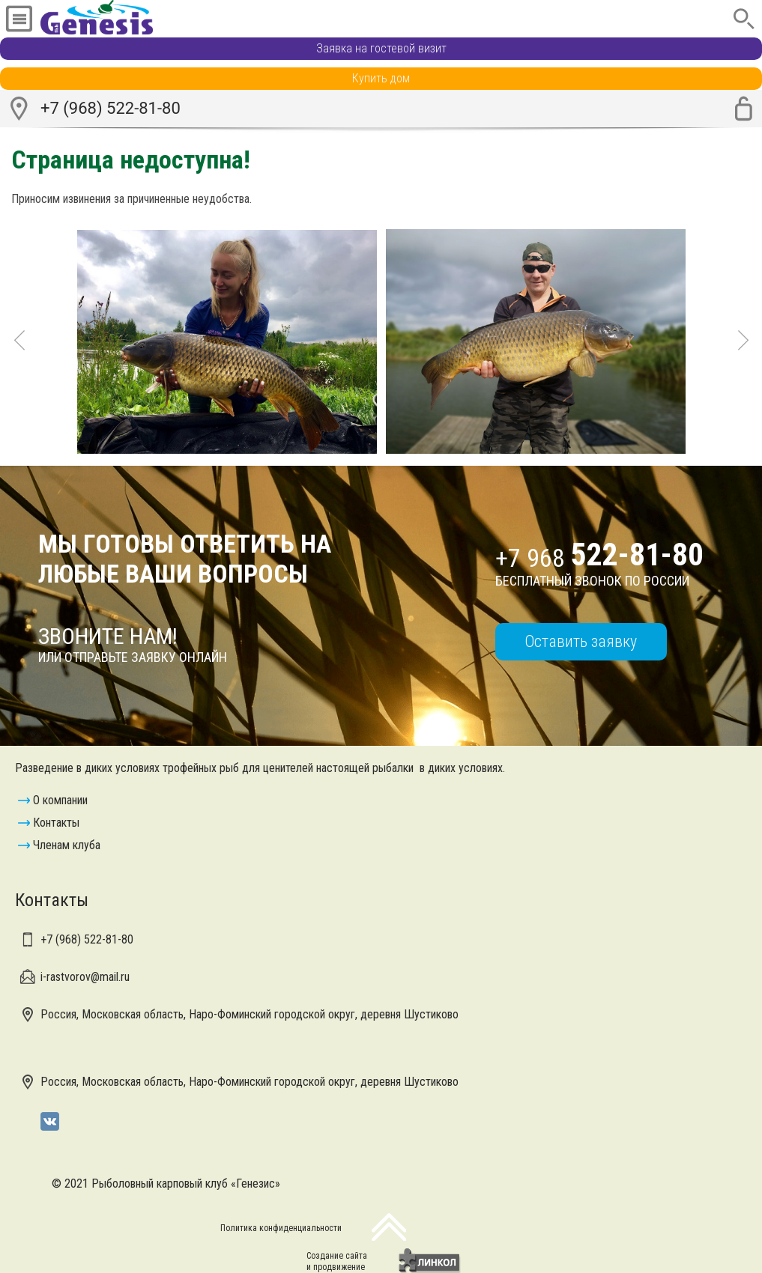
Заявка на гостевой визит (381, 48)
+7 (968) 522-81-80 (110, 108)
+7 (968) (86, 939)
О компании (60, 800)
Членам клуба (66, 845)
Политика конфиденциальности (281, 1228)
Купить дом (381, 78)
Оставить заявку (580, 641)
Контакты (56, 822)
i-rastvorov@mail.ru (85, 977)
